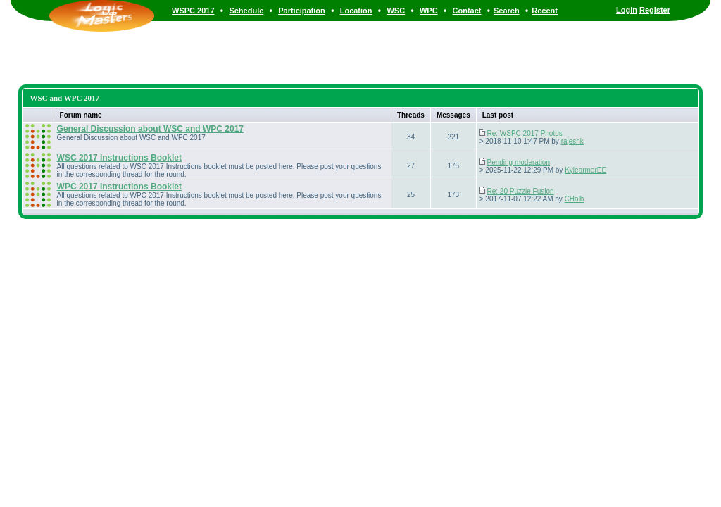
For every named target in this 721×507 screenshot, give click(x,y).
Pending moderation (518, 162)
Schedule (246, 10)
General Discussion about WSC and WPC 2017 (150, 129)
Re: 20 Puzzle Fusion (520, 191)
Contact (467, 10)
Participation (301, 10)
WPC (429, 10)
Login (626, 10)
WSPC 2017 (193, 10)
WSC (396, 10)
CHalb (574, 199)
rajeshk (572, 141)
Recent (545, 10)
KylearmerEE (585, 170)
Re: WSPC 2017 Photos (524, 133)
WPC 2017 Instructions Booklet (119, 187)
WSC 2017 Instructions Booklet (119, 158)
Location (356, 10)
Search (507, 10)
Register (654, 10)
